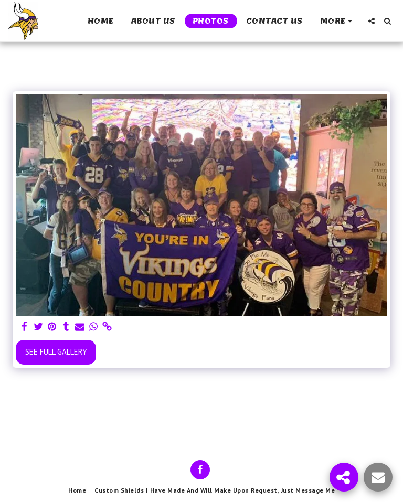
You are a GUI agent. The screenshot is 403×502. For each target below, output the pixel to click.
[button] (371, 21)
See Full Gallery (56, 352)
